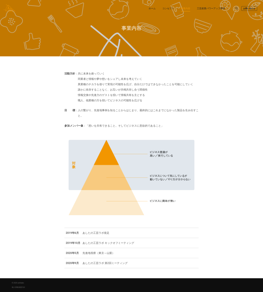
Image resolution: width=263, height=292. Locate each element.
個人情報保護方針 (18, 287)
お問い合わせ (249, 8)
